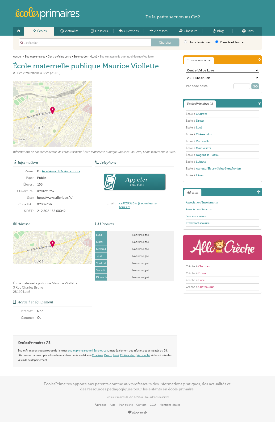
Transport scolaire (198, 223)
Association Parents (199, 209)
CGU (153, 404)
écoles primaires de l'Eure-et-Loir (88, 350)
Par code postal (197, 86)
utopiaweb (137, 412)
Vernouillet (143, 355)
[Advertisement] (134, 114)
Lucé (116, 355)
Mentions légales (169, 404)
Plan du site (126, 404)
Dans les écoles (197, 42)
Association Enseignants (202, 202)
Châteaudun (127, 355)
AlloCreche (222, 247)
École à (196, 114)
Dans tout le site (229, 42)
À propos (100, 404)
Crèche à (198, 266)
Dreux (108, 355)
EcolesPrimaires (47, 13)
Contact (141, 404)
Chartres (97, 355)
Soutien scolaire (196, 216)
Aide (112, 404)
